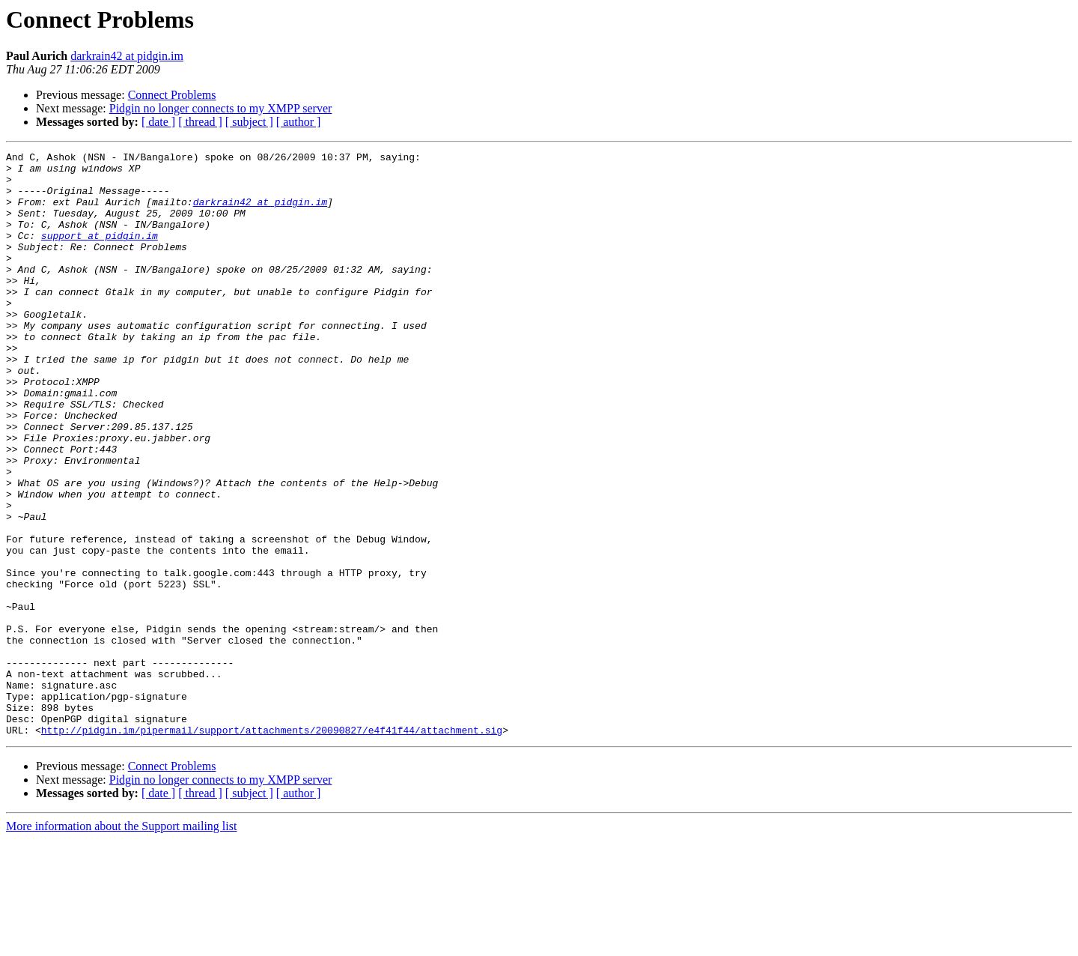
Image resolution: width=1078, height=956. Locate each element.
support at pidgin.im (99, 253)
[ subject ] (249, 121)
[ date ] (158, 121)
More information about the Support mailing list (121, 943)
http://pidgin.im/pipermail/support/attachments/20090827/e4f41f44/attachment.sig (271, 846)
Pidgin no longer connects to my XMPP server (220, 108)
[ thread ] (200, 121)
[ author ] (298, 121)
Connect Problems (172, 94)
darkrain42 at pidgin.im (126, 55)
